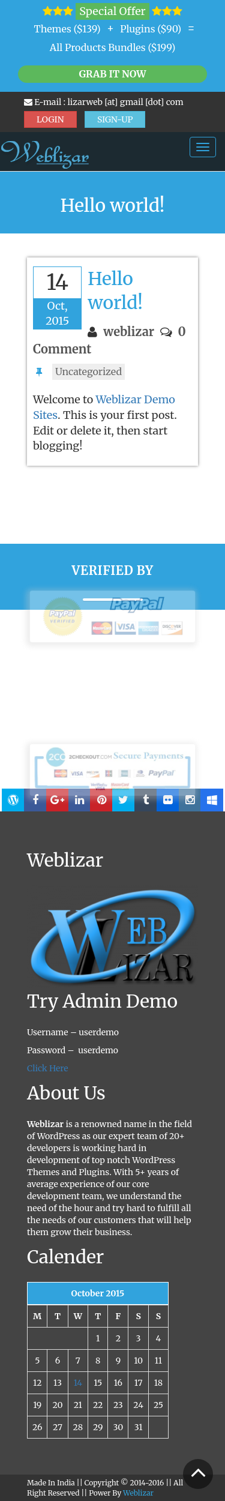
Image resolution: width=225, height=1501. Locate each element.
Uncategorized (88, 371)
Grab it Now (112, 74)
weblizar (128, 331)
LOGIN (50, 119)
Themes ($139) (67, 29)
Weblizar (138, 1492)
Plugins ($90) (150, 29)
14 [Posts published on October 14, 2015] (78, 1382)
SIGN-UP (115, 119)
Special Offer (112, 11)
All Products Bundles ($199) (113, 47)
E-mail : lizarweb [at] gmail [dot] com (104, 102)
